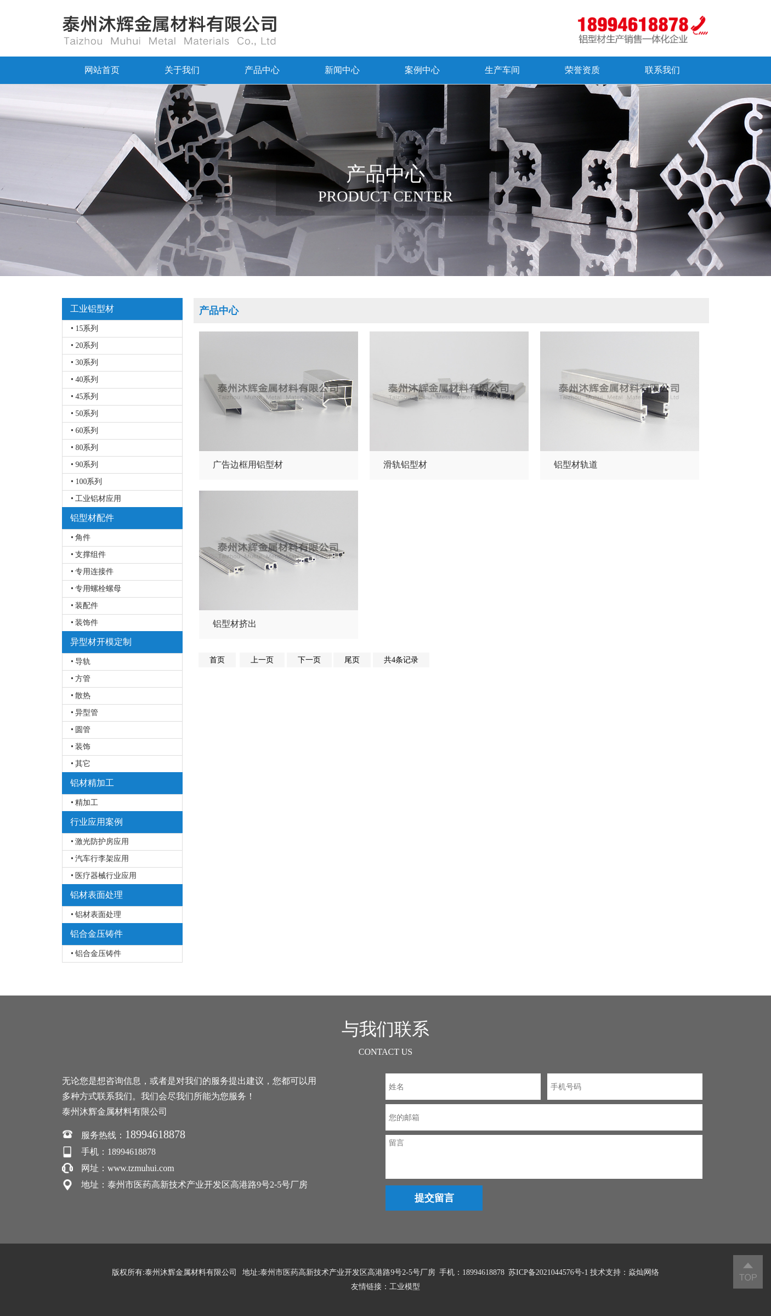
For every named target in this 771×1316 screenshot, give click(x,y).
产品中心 (262, 70)
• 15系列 (84, 328)
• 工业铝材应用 (96, 498)
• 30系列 (84, 362)
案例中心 (422, 70)
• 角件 (80, 537)
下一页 (309, 660)
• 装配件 (84, 605)
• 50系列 (84, 413)
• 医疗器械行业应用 (104, 875)
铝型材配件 (92, 517)
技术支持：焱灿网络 (624, 1272)
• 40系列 (84, 379)
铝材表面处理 (96, 894)
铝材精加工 (92, 783)
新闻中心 (342, 70)
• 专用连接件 (92, 571)
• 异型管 (84, 712)
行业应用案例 (96, 821)
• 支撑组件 (88, 554)
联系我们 (662, 70)
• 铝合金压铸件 (96, 953)
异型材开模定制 (101, 641)
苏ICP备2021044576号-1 (548, 1272)
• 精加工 (84, 802)
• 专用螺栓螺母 (96, 588)
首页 (217, 660)
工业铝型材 (92, 308)
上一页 (262, 660)
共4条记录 (401, 660)
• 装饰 (80, 747)
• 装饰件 (84, 622)
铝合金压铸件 (96, 933)
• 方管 (80, 678)
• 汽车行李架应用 (100, 858)
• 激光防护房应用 (100, 841)
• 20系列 (84, 345)
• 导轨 (80, 661)
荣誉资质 (582, 70)
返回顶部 (748, 1272)
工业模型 (404, 1287)
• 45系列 (84, 396)
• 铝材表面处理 (96, 914)
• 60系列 (84, 430)
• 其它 (80, 764)
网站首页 (102, 70)
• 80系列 (84, 447)
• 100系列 (86, 481)
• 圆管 (80, 730)
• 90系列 (84, 464)
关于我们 (182, 70)
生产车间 (502, 70)
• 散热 (80, 695)
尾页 (352, 660)
